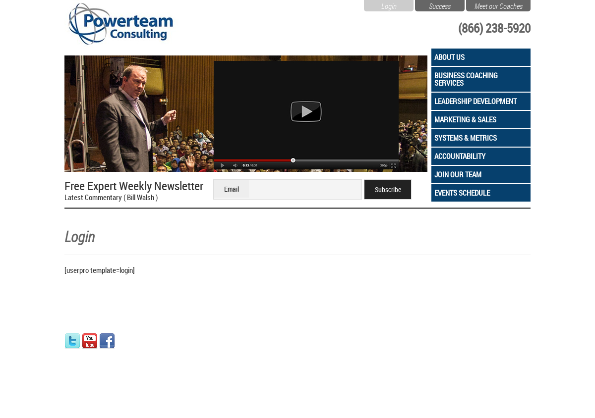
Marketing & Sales (465, 119)
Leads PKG (232, 380)
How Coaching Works (247, 338)
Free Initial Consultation (251, 349)
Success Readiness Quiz (252, 360)
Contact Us (161, 349)
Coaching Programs (245, 370)
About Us (449, 57)
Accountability (459, 156)
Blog (151, 380)
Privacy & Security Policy (226, 403)
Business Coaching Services (466, 79)
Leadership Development (475, 101)
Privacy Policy (165, 360)
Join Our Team (457, 174)
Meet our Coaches (499, 5)
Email (231, 189)
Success (440, 5)
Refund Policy (164, 370)
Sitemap (309, 403)
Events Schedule (462, 193)
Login (389, 5)
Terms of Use (278, 403)
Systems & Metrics (465, 138)
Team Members (167, 338)
